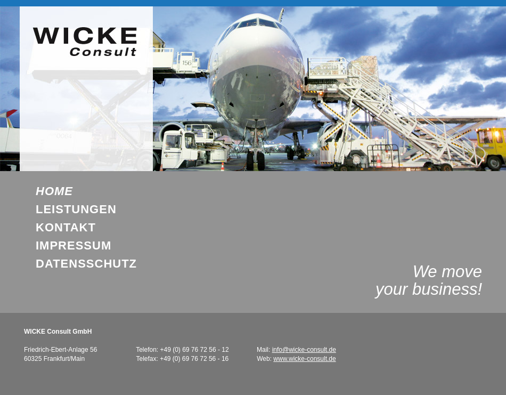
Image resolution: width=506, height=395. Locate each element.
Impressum (73, 245)
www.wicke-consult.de (304, 358)
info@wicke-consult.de (304, 349)
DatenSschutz (86, 264)
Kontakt (66, 227)
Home (54, 191)
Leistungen (76, 209)
